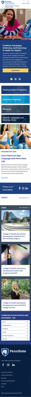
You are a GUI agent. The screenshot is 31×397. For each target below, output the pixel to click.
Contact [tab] (15, 339)
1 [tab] (11, 79)
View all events (23, 198)
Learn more (15, 70)
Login (2, 386)
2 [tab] (15, 79)
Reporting (3, 378)
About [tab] (15, 322)
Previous (4, 25)
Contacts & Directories (6, 375)
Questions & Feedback (7, 372)
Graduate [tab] (15, 328)
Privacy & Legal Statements (8, 381)
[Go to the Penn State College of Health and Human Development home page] (8, 3)
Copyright (3, 383)
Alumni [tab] (15, 332)
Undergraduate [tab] (15, 325)
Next (27, 25)
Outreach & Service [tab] (15, 335)
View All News (23, 208)
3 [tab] (19, 79)
